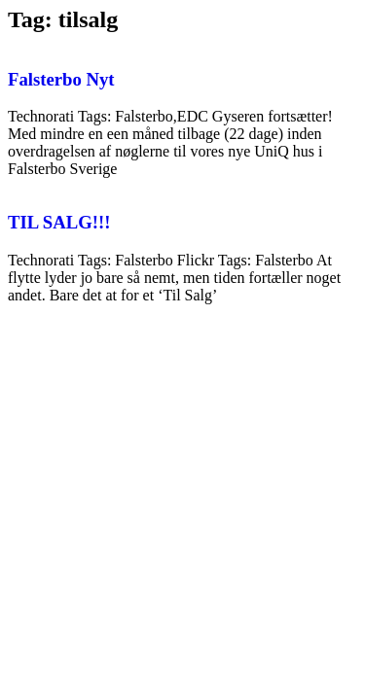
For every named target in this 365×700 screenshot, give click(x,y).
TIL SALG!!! (59, 222)
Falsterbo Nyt (61, 79)
